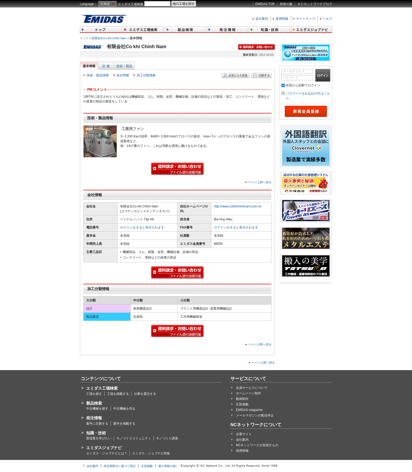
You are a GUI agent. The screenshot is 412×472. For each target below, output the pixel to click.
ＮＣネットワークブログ (314, 4)
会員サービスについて (251, 388)
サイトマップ (305, 19)
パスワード (290, 78)
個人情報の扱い (168, 466)
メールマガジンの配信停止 (255, 415)
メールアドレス (294, 71)
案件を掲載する (124, 423)
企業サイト (244, 434)
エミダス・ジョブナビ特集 (151, 453)
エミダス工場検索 (130, 4)
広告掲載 (242, 404)
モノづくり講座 (167, 438)
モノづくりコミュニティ (133, 438)
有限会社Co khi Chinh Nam (109, 38)
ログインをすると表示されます (142, 227)
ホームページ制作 (248, 393)
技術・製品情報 (98, 75)
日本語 (105, 4)
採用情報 (282, 19)
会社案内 (261, 19)
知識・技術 (96, 433)
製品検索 (94, 403)
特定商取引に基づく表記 (120, 466)
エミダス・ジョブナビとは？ (106, 453)
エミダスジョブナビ (104, 447)
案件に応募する (97, 423)
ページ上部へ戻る (259, 182)
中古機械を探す (97, 408)
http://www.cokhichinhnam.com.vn (237, 206)
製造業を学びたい (98, 438)
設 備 (105, 66)
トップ (84, 38)
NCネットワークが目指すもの (257, 445)
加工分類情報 (146, 75)
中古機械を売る (124, 408)
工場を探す (94, 394)
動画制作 (242, 399)
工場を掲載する (118, 394)
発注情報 (94, 418)
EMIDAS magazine (249, 410)
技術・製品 (124, 66)
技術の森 (286, 4)
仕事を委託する (145, 394)
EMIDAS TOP (265, 4)
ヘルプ (327, 19)
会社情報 (122, 75)
